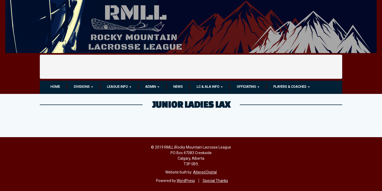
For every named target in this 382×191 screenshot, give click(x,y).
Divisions (83, 87)
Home (55, 87)
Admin (152, 87)
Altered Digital (205, 172)
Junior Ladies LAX (191, 104)
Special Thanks (215, 181)
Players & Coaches (291, 87)
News (178, 87)
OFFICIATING (248, 87)
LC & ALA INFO (210, 87)
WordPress (186, 181)
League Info (119, 87)
